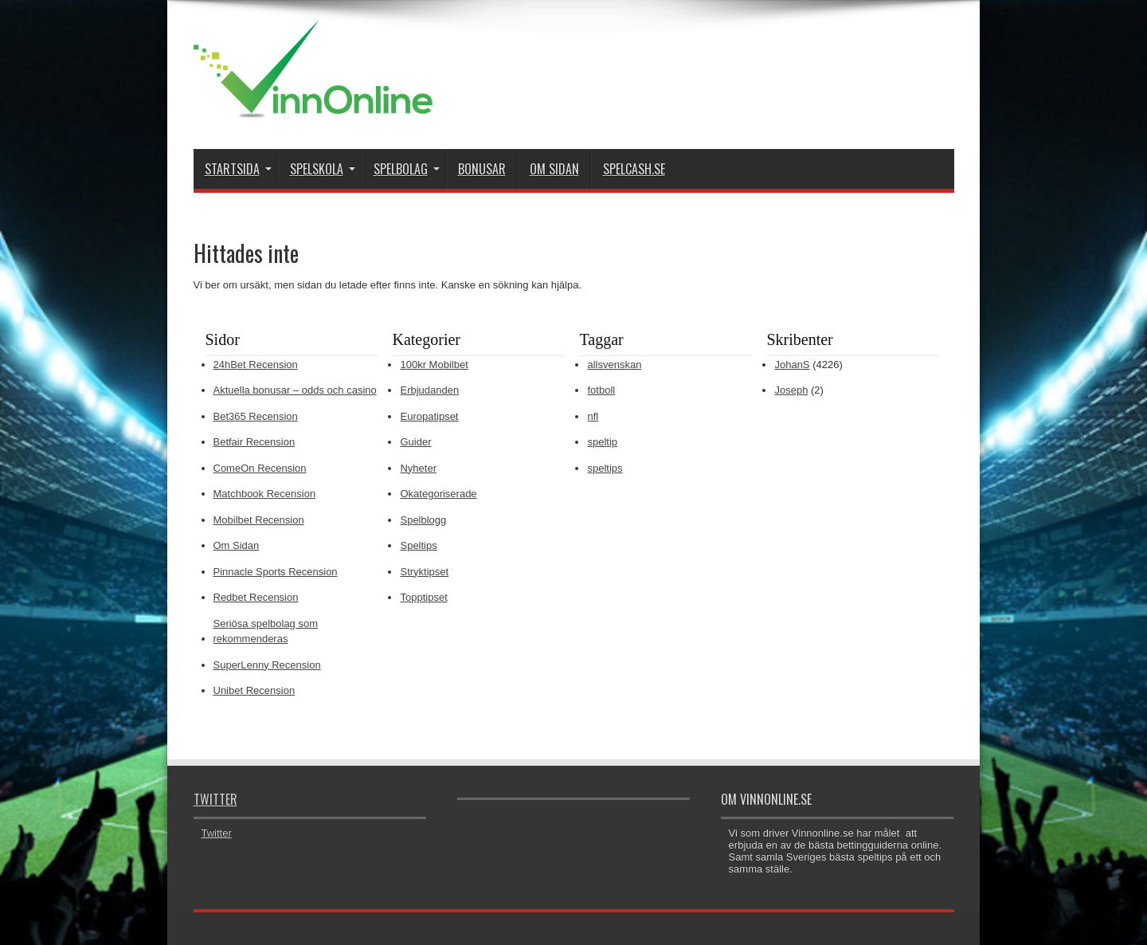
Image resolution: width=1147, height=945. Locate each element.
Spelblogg (423, 520)
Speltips (418, 545)
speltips (604, 468)
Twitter (215, 799)
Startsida (238, 168)
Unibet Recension (254, 690)
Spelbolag (407, 168)
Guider (415, 442)
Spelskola (322, 168)
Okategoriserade (438, 494)
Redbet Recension (256, 597)
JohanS (791, 365)
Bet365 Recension (255, 416)
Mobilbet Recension (258, 520)
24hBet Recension (255, 365)
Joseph (791, 390)
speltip (602, 442)
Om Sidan (554, 168)
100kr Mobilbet (434, 365)
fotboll (601, 390)
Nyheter (418, 468)
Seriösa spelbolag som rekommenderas (266, 631)
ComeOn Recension (260, 468)
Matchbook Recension (264, 494)
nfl (592, 416)
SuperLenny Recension (267, 665)
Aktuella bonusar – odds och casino (295, 390)
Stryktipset (424, 572)
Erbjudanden (429, 390)
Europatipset (429, 416)
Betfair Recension (254, 442)
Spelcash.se (634, 168)
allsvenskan (614, 365)
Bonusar (482, 168)
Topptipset (423, 597)
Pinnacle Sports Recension (275, 572)
